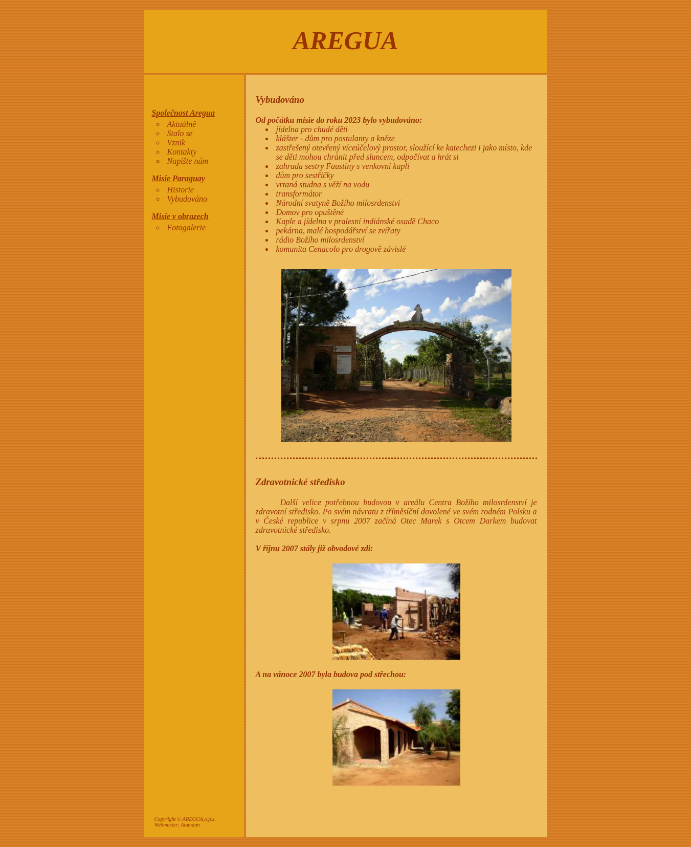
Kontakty (182, 151)
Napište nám (187, 161)
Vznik (176, 142)
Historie (180, 189)
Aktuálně (181, 124)
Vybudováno (187, 198)
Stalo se (180, 133)
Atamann (190, 825)
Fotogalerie (186, 227)
